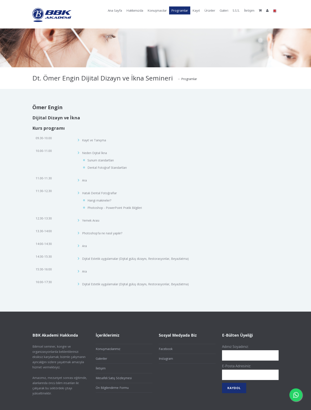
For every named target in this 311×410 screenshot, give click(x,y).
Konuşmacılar (157, 10)
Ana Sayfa (115, 10)
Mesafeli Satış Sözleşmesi (114, 378)
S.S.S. (236, 10)
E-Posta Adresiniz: (236, 366)
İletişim (249, 10)
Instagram (166, 358)
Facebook (166, 349)
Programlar (179, 10)
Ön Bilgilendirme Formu (112, 388)
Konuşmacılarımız (108, 349)
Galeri (224, 10)
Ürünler (209, 10)
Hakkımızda (134, 10)
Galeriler (101, 358)
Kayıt (196, 10)
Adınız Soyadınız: (235, 346)
